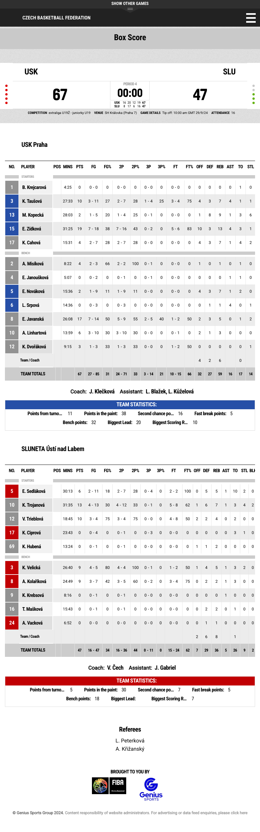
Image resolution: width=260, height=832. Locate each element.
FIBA (109, 789)
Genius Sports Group (151, 789)
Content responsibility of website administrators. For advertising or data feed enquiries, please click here (156, 813)
